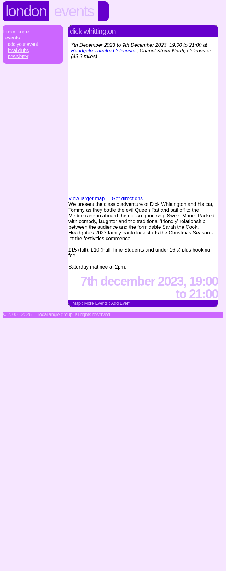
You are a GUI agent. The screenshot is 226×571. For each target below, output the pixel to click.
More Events (96, 303)
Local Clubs (18, 50)
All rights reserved (92, 314)
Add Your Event (23, 44)
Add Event (121, 303)
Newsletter (18, 56)
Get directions (127, 198)
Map (76, 303)
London (26, 11)
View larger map (86, 198)
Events (74, 11)
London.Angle (16, 31)
